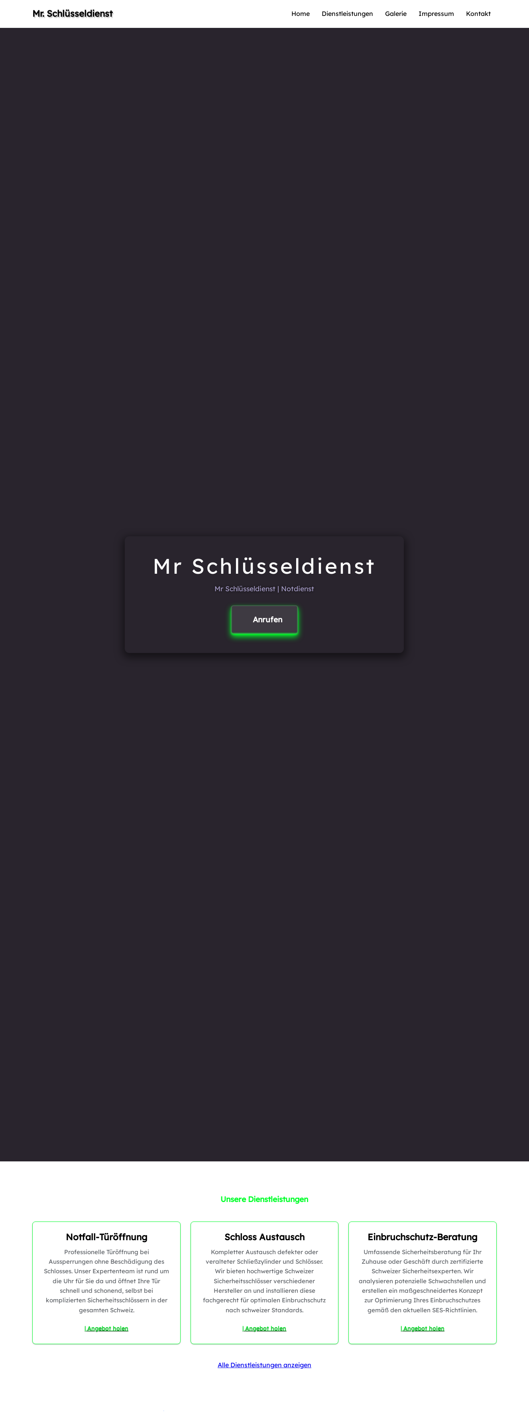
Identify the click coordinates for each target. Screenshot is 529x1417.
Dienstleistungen (347, 14)
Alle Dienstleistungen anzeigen (264, 1365)
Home (300, 14)
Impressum (436, 14)
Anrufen (267, 619)
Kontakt (478, 14)
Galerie (396, 14)
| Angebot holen (106, 1328)
